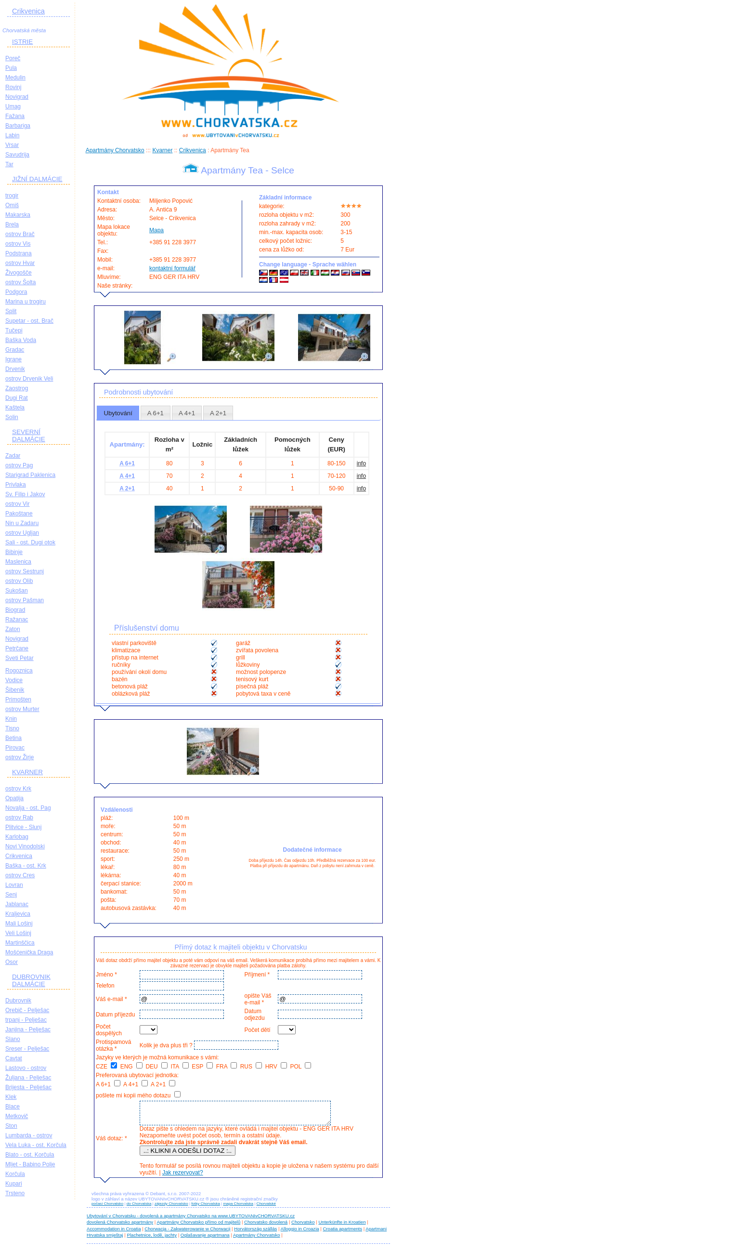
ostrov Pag (19, 465)
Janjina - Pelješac (28, 1029)
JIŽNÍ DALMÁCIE (37, 179)
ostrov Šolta (20, 282)
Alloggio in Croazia (300, 1233)
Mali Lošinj (19, 923)
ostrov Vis (17, 243)
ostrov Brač (20, 234)
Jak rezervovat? (181, 1177)
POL (301, 1066)
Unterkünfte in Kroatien (341, 1226)
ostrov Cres (20, 875)
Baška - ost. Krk (25, 865)
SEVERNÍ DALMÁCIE (28, 435)
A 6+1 (108, 1084)
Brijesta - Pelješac (28, 1087)
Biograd (15, 610)
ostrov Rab (19, 817)
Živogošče (18, 272)
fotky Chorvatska (205, 1208)
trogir (11, 195)
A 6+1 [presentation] (155, 413)
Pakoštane (19, 513)
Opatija (14, 798)
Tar (9, 164)
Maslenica (18, 561)
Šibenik (14, 689)
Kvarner (162, 150)
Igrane (13, 359)
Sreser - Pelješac (27, 1048)
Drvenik (15, 369)
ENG (131, 1066)
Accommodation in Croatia (114, 1233)
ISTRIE (22, 41)
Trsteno (15, 1193)
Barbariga (17, 125)
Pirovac (15, 747)
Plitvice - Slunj (23, 827)
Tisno (12, 728)
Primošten (18, 699)
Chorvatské (266, 1208)
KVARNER (27, 772)
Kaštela (15, 407)
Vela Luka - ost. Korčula (35, 1145)
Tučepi (14, 330)
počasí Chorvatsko (107, 1208)
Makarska (17, 214)
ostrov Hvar (20, 263)
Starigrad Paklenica (30, 475)
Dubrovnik (18, 1000)
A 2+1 (163, 1084)
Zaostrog (16, 388)
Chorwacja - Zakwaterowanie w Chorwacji (187, 1233)
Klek (10, 1097)
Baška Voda (20, 340)
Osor (11, 962)
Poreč (12, 58)
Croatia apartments (342, 1233)
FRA (226, 1066)
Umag (13, 106)
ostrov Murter (22, 709)
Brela (12, 224)
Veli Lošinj (18, 933)
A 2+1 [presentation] (218, 413)
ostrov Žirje (19, 757)
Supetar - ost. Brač (29, 320)
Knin (11, 718)
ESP (202, 1066)
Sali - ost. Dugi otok (30, 542)
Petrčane (16, 648)
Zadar (12, 455)
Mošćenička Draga (29, 952)
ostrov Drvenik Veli (29, 378)
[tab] (118, 413)
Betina (13, 738)
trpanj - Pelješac (26, 1019)
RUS (251, 1066)
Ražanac (16, 619)
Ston (11, 1125)
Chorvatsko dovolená (265, 1226)
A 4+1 (135, 1084)
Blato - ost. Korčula (29, 1154)
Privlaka (15, 484)
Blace (12, 1106)
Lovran (14, 885)
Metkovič (16, 1116)
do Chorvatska (139, 1208)
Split (10, 311)
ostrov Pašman (24, 600)
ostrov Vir (17, 504)
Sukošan (16, 590)
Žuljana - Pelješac (28, 1077)
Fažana (15, 116)
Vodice (14, 680)
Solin (11, 417)
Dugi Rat (16, 398)
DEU (156, 1066)
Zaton (12, 629)
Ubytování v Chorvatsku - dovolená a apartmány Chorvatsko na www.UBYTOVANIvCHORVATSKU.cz (191, 1220)
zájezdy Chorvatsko (171, 1208)
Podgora (16, 292)
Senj (11, 894)
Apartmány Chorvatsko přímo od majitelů (198, 1226)
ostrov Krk (18, 788)
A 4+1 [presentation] (187, 413)
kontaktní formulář (172, 268)
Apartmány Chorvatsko (115, 150)
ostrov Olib (19, 581)
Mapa (156, 230)
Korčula (15, 1174)
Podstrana (18, 253)
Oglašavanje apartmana (205, 1239)
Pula (11, 68)
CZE (106, 1066)
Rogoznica (19, 670)
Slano (12, 1039)
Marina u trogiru (25, 301)
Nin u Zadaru (22, 523)
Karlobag (16, 836)
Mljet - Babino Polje (30, 1164)
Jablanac (16, 904)
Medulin (15, 77)
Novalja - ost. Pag (28, 808)
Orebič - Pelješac (27, 1010)
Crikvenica (28, 11)
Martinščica (20, 942)
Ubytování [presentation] (118, 413)
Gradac (14, 349)
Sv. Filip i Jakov (25, 494)
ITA (179, 1066)
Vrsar (12, 145)
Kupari (13, 1183)
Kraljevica (17, 913)
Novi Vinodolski (25, 846)
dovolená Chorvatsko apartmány (120, 1226)
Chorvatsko (303, 1226)
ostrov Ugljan (22, 532)
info (361, 463)
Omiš (12, 205)
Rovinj (13, 87)
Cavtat (13, 1058)
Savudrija (17, 154)
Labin (12, 135)
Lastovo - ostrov (25, 1068)
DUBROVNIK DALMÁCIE (31, 980)
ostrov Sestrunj (24, 571)
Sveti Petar (19, 658)
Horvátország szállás (255, 1233)
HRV (276, 1066)
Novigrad (16, 96)
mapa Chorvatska (238, 1208)
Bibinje (14, 552)
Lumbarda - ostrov (28, 1135)
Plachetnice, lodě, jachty (152, 1239)
